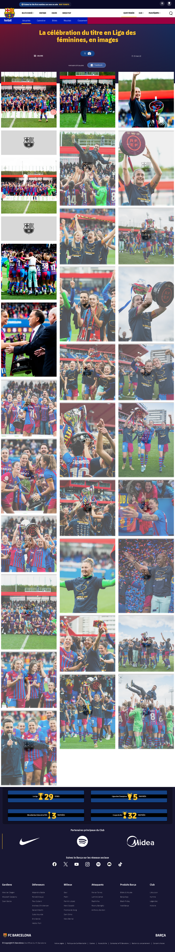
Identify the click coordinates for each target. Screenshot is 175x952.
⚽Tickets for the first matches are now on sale (45, 4)
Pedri (66, 896)
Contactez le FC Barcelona (119, 942)
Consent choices (159, 942)
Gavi (65, 891)
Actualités (26, 20)
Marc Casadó (69, 904)
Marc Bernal (68, 918)
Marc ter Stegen (8, 891)
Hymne (153, 896)
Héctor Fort (36, 922)
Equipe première (128, 13)
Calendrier (41, 20)
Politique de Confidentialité (76, 942)
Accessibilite (102, 942)
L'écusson (154, 891)
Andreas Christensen (40, 904)
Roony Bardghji (98, 904)
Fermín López (69, 900)
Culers (53, 13)
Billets (54, 20)
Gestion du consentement (141, 942)
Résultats (67, 20)
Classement (82, 20)
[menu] (169, 3)
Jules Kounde (37, 913)
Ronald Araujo (38, 896)
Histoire (153, 904)
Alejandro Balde (38, 891)
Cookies (92, 942)
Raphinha (95, 900)
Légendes (154, 900)
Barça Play (65, 13)
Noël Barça (124, 904)
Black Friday (125, 900)
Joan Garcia (6, 900)
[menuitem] (169, 3)
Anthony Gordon (98, 909)
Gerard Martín (37, 909)
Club (140, 13)
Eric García (36, 918)
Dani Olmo (68, 913)
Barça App (124, 896)
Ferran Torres (97, 891)
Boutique (42, 13)
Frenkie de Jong (70, 909)
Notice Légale (59, 942)
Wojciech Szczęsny (9, 896)
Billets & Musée (27, 13)
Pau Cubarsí (37, 900)
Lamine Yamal (97, 896)
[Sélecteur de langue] (162, 3)
